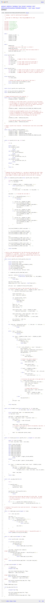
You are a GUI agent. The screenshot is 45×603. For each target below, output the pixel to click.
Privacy (11, 601)
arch (30, 8)
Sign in (42, 2)
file (27, 12)
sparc (33, 8)
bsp (20, 6)
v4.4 (33, 6)
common (29, 6)
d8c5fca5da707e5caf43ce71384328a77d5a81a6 (13, 8)
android (3, 6)
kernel (23, 6)
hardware (15, 6)
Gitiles (7, 601)
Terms (14, 601)
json (43, 601)
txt (39, 601)
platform (9, 6)
